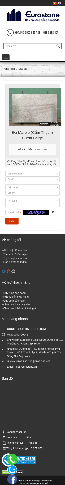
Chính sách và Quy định (16, 304)
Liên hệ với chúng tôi (14, 261)
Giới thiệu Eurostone (14, 250)
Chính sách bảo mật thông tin (19, 308)
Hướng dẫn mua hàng (15, 296)
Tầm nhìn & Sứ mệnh (15, 254)
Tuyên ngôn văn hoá (14, 258)
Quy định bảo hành (13, 300)
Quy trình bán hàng (14, 292)
